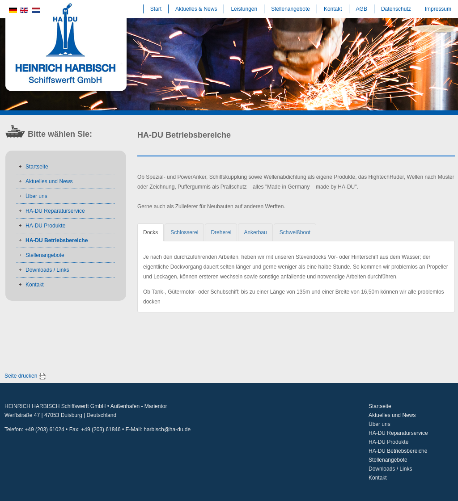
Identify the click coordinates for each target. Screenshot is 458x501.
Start (155, 9)
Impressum (438, 9)
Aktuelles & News (196, 9)
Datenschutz (396, 9)
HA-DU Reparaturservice (55, 211)
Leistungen (244, 9)
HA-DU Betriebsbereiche (56, 240)
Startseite (36, 167)
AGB (361, 9)
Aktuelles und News (48, 181)
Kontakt (333, 9)
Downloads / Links (47, 270)
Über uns (36, 196)
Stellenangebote (290, 9)
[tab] (150, 232)
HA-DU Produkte (45, 226)
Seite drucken (20, 376)
